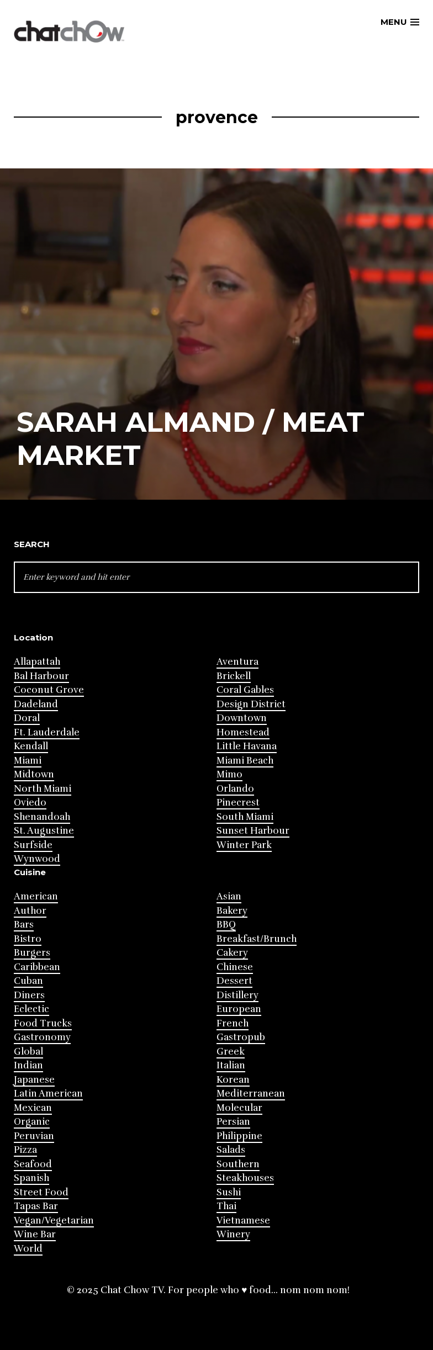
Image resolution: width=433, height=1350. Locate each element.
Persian (233, 1121)
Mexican (33, 1108)
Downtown (241, 718)
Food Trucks (43, 1023)
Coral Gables (245, 690)
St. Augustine (44, 831)
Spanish (31, 1178)
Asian (228, 896)
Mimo (229, 774)
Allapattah (37, 662)
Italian (230, 1065)
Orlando (235, 789)
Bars (24, 924)
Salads (230, 1150)
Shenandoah (42, 817)
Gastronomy (42, 1037)
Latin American (48, 1093)
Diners (29, 995)
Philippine (239, 1136)
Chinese (234, 967)
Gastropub (240, 1037)
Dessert (234, 981)
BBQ (226, 924)
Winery (233, 1234)
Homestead (243, 732)
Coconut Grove (49, 690)
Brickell (233, 676)
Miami (27, 760)
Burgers (32, 953)
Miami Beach (244, 760)
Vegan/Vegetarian (54, 1220)
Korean (233, 1080)
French (232, 1023)
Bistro (27, 939)
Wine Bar (35, 1234)
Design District (251, 704)
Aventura (237, 662)
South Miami (244, 817)
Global (28, 1051)
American (36, 896)
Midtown (34, 774)
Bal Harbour (41, 676)
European (238, 1009)
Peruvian (34, 1136)
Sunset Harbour (252, 831)
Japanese (34, 1080)
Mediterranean (250, 1093)
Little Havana (246, 746)
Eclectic (31, 1009)
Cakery (232, 953)
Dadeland (36, 704)
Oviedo (30, 802)
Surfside (33, 845)
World (28, 1248)
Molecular (239, 1108)
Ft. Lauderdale (47, 732)
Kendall (31, 746)
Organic (32, 1121)
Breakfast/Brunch (256, 939)
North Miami (42, 789)
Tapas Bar (36, 1206)
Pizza (25, 1150)
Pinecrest (238, 802)
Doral (27, 718)
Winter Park (244, 845)
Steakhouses (245, 1178)
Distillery (237, 995)
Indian (28, 1065)
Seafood (33, 1164)
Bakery (231, 911)
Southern (238, 1164)
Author (30, 911)
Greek (230, 1051)
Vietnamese (243, 1220)
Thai (226, 1206)
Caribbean (37, 967)
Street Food (41, 1192)
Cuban (28, 981)
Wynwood (37, 859)
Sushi (228, 1192)
